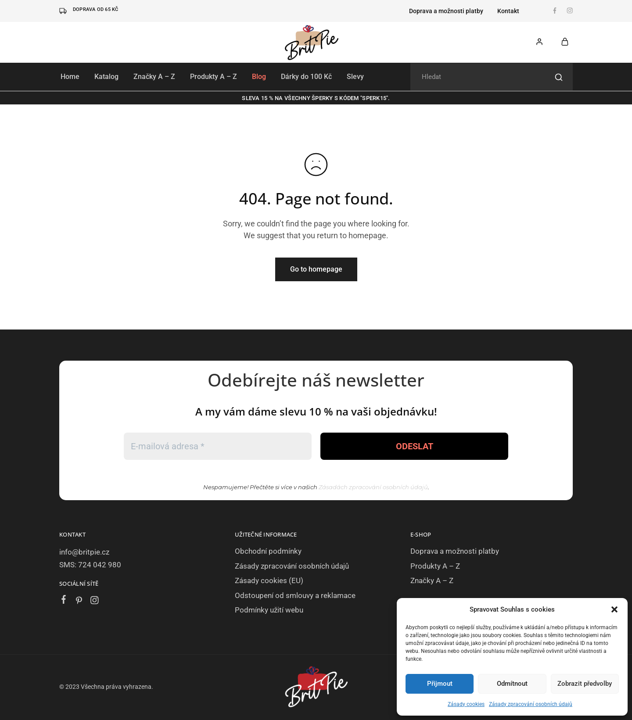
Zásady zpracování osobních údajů (530, 704)
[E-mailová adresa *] (218, 446)
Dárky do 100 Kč (306, 76)
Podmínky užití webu (269, 609)
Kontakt (508, 11)
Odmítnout (512, 684)
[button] (614, 609)
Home (70, 76)
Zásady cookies (466, 704)
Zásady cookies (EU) (269, 580)
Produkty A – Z (213, 76)
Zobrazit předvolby (584, 684)
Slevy (355, 76)
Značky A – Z (154, 76)
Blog (259, 76)
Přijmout (439, 684)
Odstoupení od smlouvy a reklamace (295, 595)
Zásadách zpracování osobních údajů (373, 487)
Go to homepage (316, 269)
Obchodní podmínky (268, 551)
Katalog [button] (106, 76)
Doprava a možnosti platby (446, 11)
